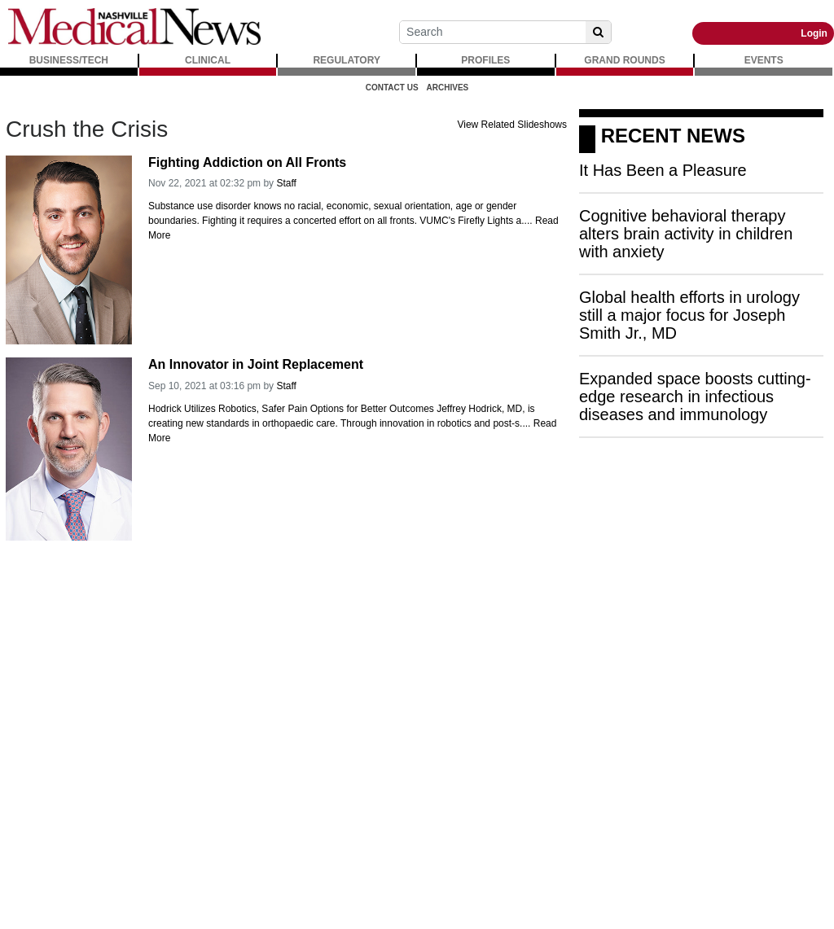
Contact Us (392, 87)
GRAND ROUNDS (624, 60)
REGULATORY (346, 60)
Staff (286, 183)
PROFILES (485, 60)
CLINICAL (207, 60)
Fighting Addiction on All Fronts (247, 162)
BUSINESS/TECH (68, 60)
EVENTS (764, 60)
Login (814, 33)
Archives (448, 87)
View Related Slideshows (512, 124)
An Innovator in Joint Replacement (255, 364)
